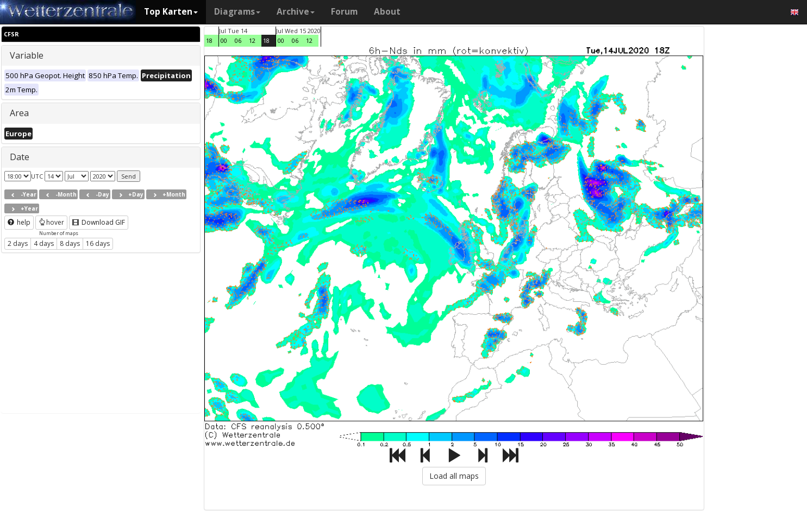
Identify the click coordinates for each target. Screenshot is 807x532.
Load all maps (454, 476)
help (19, 222)
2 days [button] (18, 243)
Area (19, 113)
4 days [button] (44, 243)
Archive (296, 11)
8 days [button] (70, 243)
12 (252, 40)
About (387, 11)
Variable (26, 55)
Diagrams (237, 11)
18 (209, 40)
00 (224, 40)
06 (238, 40)
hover (51, 222)
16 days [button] (98, 243)
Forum (344, 11)
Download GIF (98, 222)
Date (19, 157)
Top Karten (171, 11)
